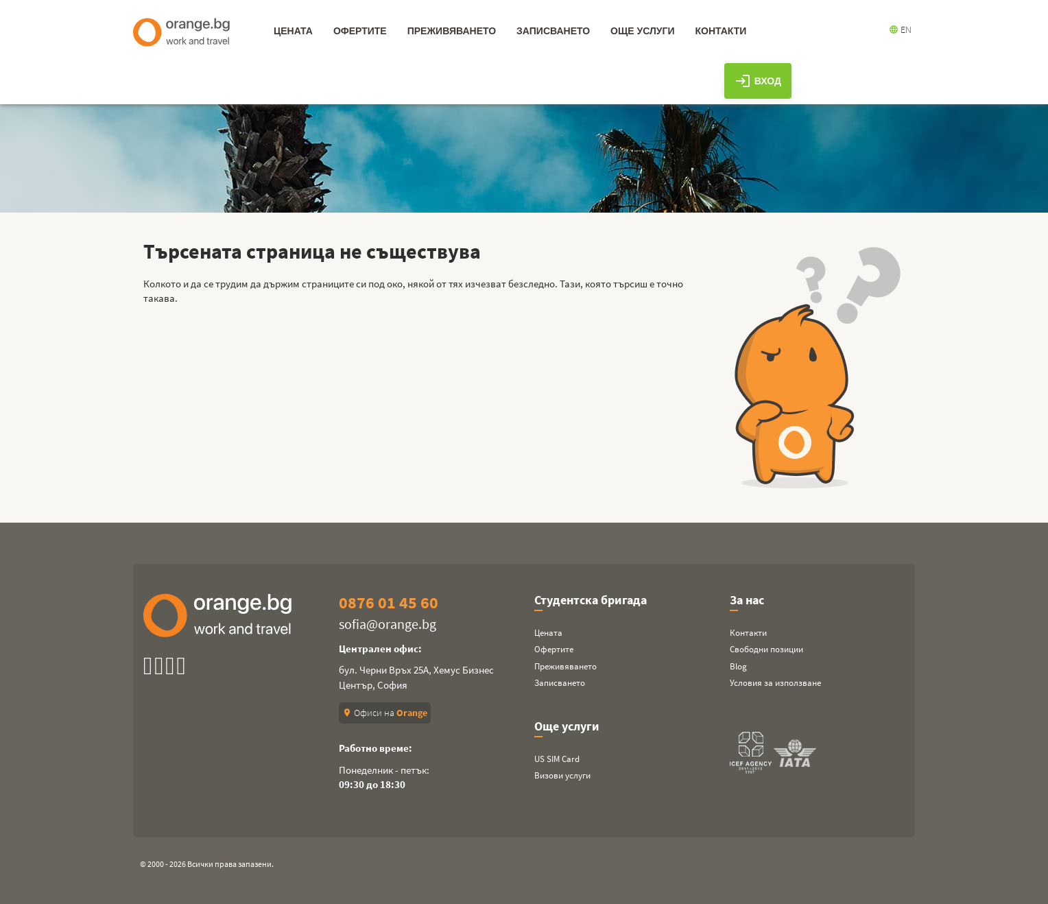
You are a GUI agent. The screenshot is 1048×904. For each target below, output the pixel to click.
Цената (548, 633)
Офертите (553, 649)
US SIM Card (557, 759)
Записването (559, 683)
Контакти (748, 633)
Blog (738, 666)
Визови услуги (562, 775)
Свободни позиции (766, 649)
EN (900, 29)
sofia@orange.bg (387, 623)
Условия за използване (775, 683)
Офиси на (384, 712)
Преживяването (565, 666)
